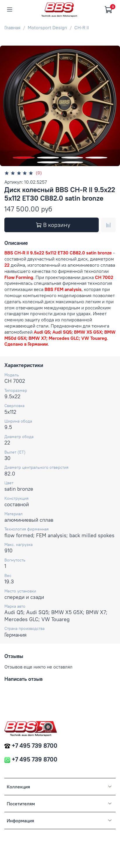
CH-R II (81, 27)
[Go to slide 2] (48, 157)
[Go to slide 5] (48, 162)
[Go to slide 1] (24, 157)
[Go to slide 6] (72, 162)
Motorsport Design (47, 27)
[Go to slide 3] (72, 157)
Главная (12, 27)
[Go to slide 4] (96, 157)
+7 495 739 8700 (34, 745)
